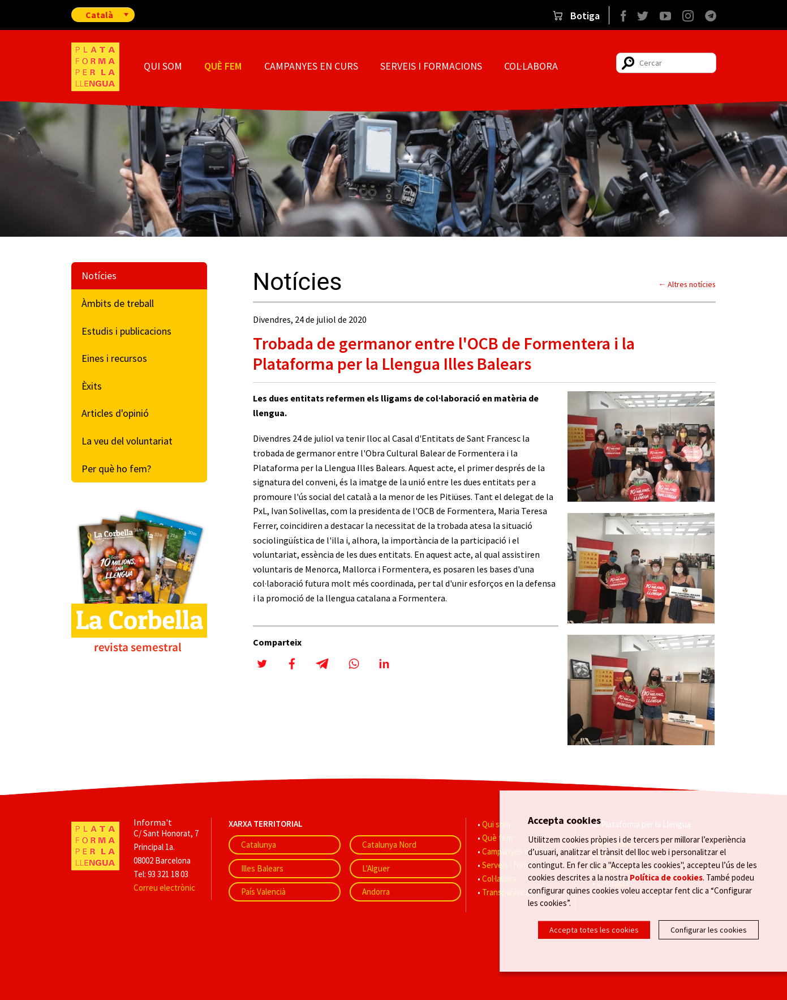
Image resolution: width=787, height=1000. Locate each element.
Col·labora (531, 65)
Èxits (91, 385)
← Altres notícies (687, 284)
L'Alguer (376, 868)
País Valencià (263, 891)
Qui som (163, 65)
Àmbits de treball (117, 303)
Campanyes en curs (311, 65)
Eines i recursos (114, 358)
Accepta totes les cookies (594, 930)
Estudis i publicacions (126, 330)
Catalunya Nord (389, 844)
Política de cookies (666, 876)
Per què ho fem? (116, 468)
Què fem (223, 65)
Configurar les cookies (708, 930)
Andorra (376, 891)
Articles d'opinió (115, 413)
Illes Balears (262, 868)
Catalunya (258, 844)
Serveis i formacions (431, 65)
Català (99, 14)
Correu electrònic (164, 887)
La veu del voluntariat (127, 440)
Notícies (99, 275)
